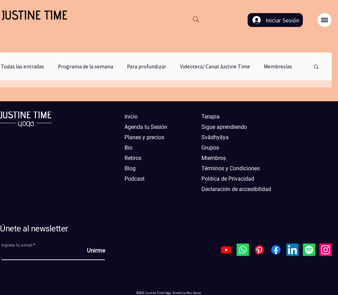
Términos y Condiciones (230, 168)
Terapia (210, 116)
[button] (324, 20)
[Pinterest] (259, 250)
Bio (128, 147)
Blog (130, 168)
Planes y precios (144, 137)
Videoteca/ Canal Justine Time (215, 66)
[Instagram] (325, 250)
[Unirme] (88, 250)
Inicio (131, 116)
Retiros (133, 158)
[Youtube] (226, 250)
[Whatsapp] (243, 250)
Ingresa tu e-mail (16, 245)
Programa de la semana (85, 66)
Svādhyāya (215, 137)
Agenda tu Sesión (146, 127)
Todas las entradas (22, 66)
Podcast (135, 178)
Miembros (213, 158)
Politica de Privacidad (227, 178)
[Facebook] (276, 250)
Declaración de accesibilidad (232, 189)
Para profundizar (146, 66)
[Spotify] (309, 250)
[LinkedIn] (292, 250)
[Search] (196, 19)
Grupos (210, 147)
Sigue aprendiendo (224, 127)
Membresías (278, 66)
